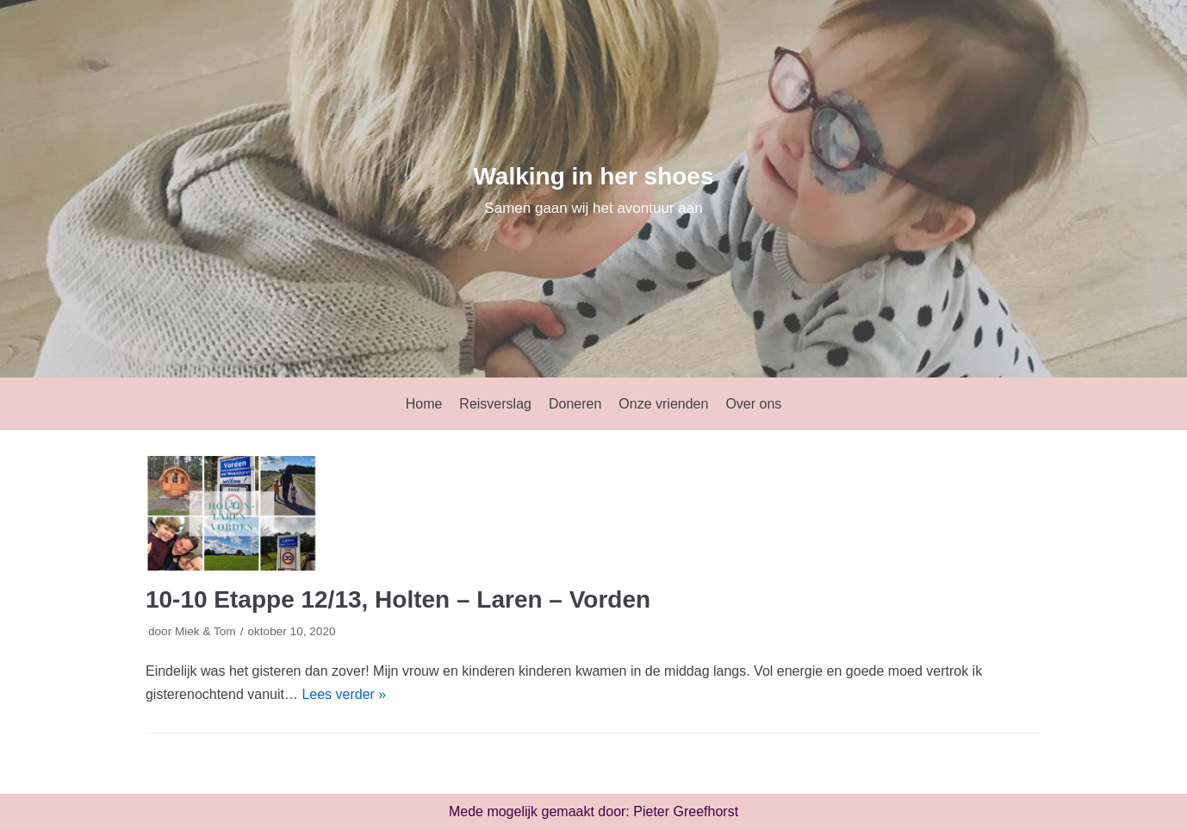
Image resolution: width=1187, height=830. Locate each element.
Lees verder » (343, 694)
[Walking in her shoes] (593, 189)
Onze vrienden (663, 403)
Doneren (575, 403)
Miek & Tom (205, 631)
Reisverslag (495, 403)
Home (424, 403)
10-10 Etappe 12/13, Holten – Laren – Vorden (398, 599)
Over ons (753, 403)
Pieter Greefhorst (685, 811)
